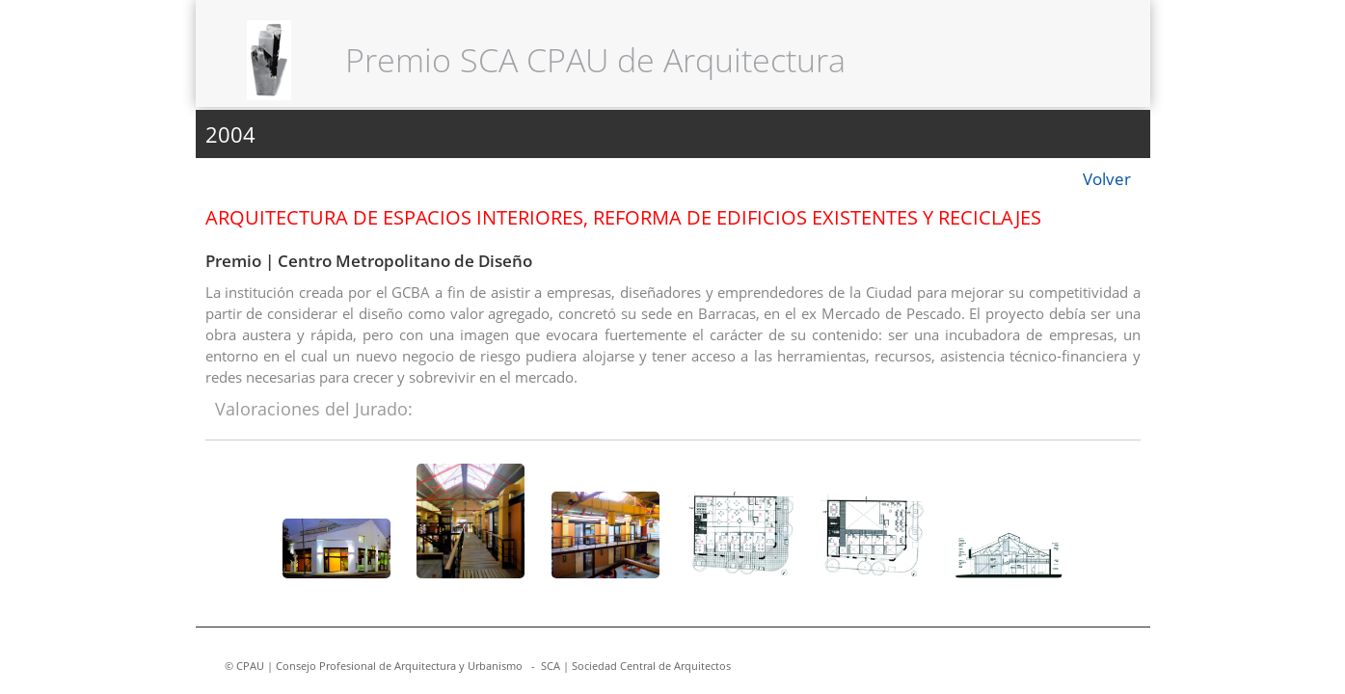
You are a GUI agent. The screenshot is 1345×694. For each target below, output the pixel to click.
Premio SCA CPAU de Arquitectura (595, 60)
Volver (1107, 179)
